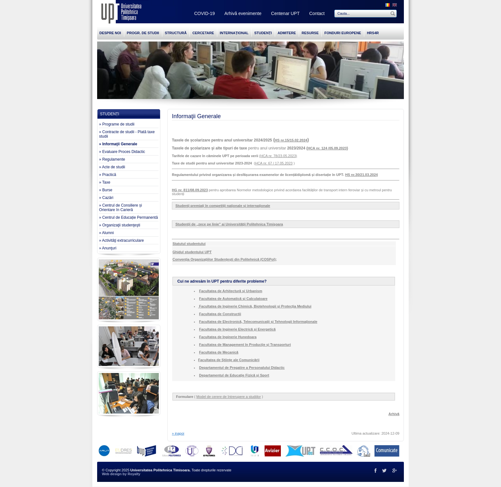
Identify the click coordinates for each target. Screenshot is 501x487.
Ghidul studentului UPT (192, 252)
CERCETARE (203, 33)
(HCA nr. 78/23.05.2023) (278, 156)
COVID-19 (204, 13)
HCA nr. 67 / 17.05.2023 (273, 163)
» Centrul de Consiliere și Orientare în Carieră (120, 207)
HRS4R (373, 33)
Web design (112, 474)
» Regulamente (112, 159)
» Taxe (104, 182)
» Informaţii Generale (118, 144)
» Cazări (106, 197)
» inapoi (178, 433)
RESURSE (310, 33)
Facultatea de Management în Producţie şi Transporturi (245, 344)
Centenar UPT (285, 13)
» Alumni (106, 233)
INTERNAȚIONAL (234, 33)
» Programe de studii (117, 124)
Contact (317, 13)
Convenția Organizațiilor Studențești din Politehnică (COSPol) (224, 259)
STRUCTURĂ (176, 33)
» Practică (107, 174)
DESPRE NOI (110, 33)
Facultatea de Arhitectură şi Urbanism (230, 291)
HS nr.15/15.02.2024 (291, 140)
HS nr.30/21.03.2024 (361, 175)
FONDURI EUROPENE (342, 33)
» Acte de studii (112, 167)
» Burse (105, 190)
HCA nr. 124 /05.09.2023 (327, 148)
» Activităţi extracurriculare (121, 240)
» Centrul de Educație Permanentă (128, 217)
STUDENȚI (263, 33)
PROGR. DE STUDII (143, 33)
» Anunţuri (107, 248)
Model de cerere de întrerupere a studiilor (229, 397)
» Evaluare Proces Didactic (122, 151)
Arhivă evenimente (242, 13)
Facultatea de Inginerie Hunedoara (228, 337)
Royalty (133, 474)
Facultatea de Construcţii (220, 314)
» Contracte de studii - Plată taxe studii (127, 134)
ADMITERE (287, 33)
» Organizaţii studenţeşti (119, 225)
